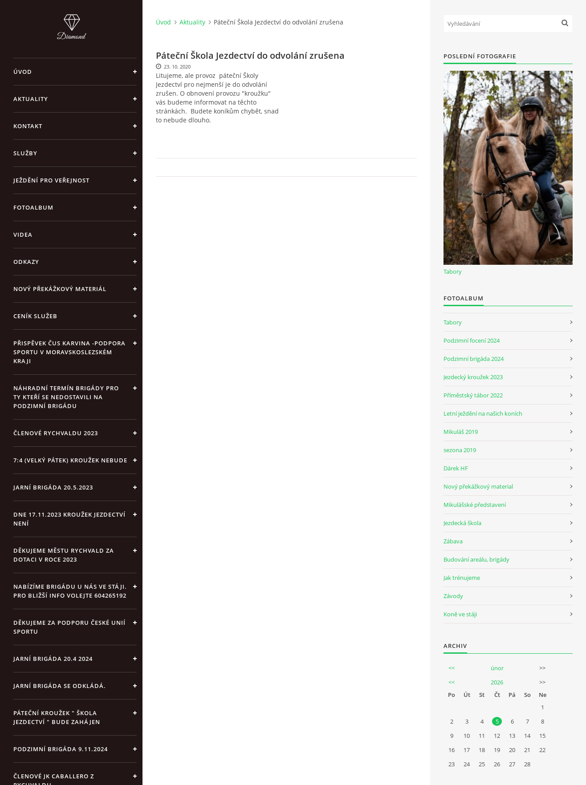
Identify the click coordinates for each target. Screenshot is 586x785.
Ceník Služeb (35, 316)
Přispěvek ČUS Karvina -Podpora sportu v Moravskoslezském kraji (69, 352)
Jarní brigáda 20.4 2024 (53, 659)
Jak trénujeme (462, 578)
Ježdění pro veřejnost (51, 180)
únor (497, 668)
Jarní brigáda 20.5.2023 (53, 487)
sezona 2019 (460, 450)
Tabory (453, 271)
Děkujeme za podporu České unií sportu (69, 627)
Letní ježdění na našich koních (483, 413)
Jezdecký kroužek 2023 (473, 377)
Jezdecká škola (462, 523)
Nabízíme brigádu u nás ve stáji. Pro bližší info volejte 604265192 (70, 591)
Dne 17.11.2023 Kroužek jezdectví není (69, 518)
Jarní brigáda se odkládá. (59, 686)
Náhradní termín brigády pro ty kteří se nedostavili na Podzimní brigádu (66, 397)
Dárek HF (456, 468)
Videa (23, 235)
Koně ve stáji (460, 614)
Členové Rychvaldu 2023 (55, 433)
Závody (453, 596)
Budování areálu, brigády (476, 559)
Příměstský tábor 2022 (473, 395)
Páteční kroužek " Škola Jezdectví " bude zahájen (56, 717)
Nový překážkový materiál (59, 289)
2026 (497, 682)
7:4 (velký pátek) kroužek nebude (70, 460)
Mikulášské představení (475, 505)
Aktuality (30, 99)
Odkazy (26, 262)
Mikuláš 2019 (461, 432)
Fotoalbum (33, 207)
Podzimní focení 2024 (472, 340)
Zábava (453, 541)
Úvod (22, 72)
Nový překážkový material (478, 486)
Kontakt (27, 126)
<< (451, 668)
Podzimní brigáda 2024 (474, 359)
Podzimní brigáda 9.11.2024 (60, 749)
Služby (25, 153)
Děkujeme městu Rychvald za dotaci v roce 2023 (63, 554)
